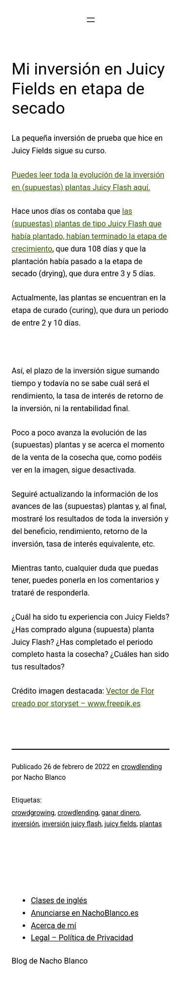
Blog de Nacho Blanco (50, 961)
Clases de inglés (59, 900)
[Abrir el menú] (91, 20)
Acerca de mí (53, 925)
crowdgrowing (33, 813)
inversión (25, 824)
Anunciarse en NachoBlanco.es (85, 913)
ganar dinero (120, 813)
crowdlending (141, 767)
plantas (150, 824)
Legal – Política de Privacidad (82, 937)
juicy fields (121, 824)
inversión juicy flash (71, 824)
